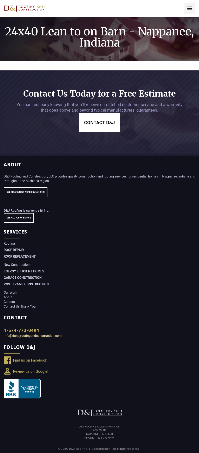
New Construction (16, 265)
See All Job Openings (19, 217)
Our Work (10, 292)
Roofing (9, 243)
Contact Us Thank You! (20, 306)
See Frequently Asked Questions (26, 192)
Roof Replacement (20, 256)
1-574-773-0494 (21, 330)
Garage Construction (23, 278)
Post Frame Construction (26, 284)
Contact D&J (99, 122)
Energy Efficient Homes (24, 271)
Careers (9, 302)
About (8, 297)
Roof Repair (14, 250)
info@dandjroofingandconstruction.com (33, 336)
